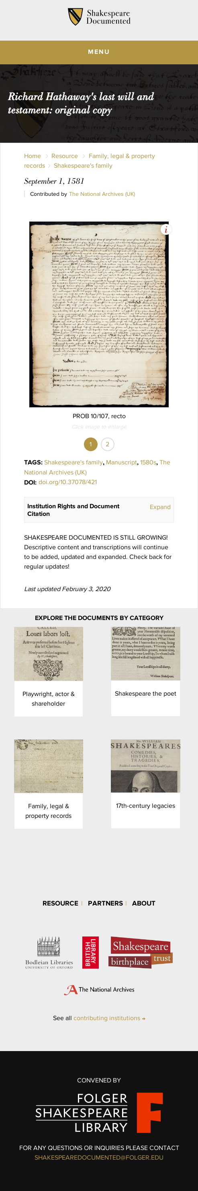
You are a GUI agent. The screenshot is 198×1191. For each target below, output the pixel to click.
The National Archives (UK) (102, 194)
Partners (105, 903)
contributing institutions (106, 1017)
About (143, 903)
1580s (148, 462)
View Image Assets (166, 229)
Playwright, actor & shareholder (48, 698)
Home (32, 155)
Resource (64, 155)
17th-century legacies (145, 805)
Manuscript (121, 462)
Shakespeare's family (83, 165)
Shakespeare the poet (145, 693)
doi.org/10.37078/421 (68, 481)
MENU (99, 51)
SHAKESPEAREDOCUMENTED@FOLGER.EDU (99, 1157)
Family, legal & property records (48, 811)
